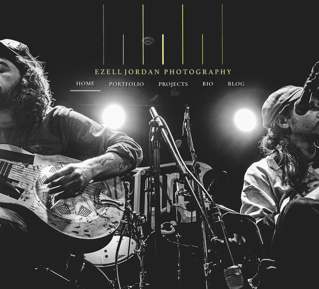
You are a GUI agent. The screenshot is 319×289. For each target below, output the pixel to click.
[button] (126, 83)
